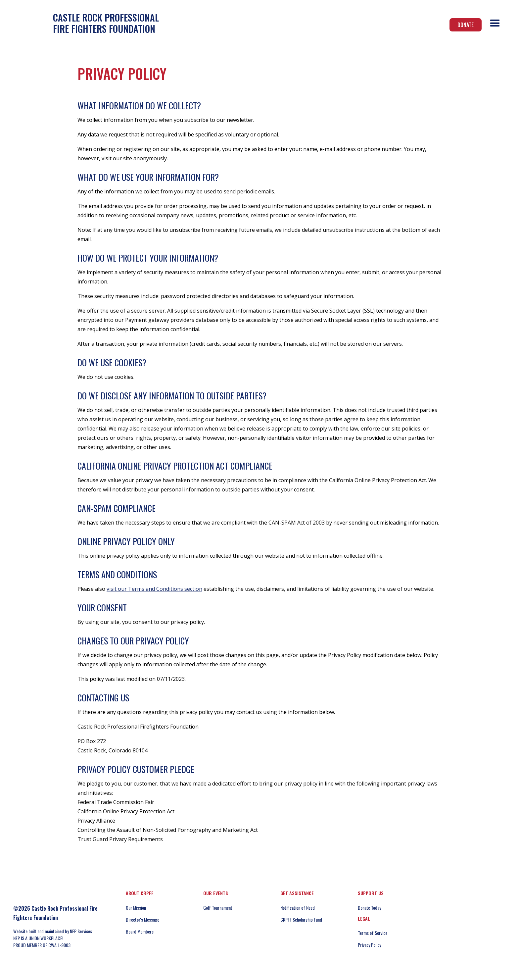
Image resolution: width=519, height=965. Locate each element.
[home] (85, 23)
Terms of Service (372, 932)
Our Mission (136, 907)
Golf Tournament (217, 907)
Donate (465, 25)
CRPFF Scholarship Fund (301, 919)
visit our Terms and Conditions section (154, 588)
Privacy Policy (369, 944)
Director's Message (142, 919)
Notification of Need (297, 907)
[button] (495, 23)
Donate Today (369, 907)
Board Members (140, 931)
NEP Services (81, 931)
